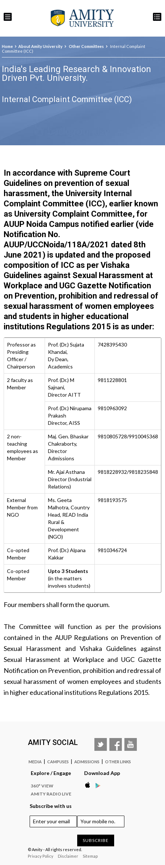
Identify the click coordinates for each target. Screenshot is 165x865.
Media (35, 761)
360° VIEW (42, 786)
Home (7, 46)
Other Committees (86, 46)
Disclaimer (68, 856)
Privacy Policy (40, 856)
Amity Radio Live (51, 794)
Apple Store (89, 785)
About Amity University (40, 46)
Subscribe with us (51, 806)
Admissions (87, 761)
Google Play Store (100, 785)
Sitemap (90, 856)
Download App (102, 773)
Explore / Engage (51, 773)
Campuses (58, 761)
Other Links (118, 761)
